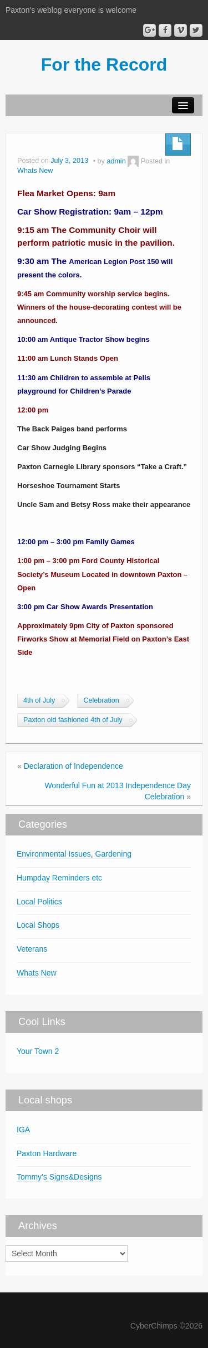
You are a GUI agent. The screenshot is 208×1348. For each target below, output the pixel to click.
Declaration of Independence (73, 766)
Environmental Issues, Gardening (74, 853)
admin (115, 161)
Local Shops (38, 925)
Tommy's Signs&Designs (59, 1176)
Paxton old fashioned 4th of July (73, 720)
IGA (23, 1129)
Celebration (101, 700)
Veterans (32, 948)
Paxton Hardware (47, 1153)
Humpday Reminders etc (59, 877)
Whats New (35, 171)
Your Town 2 (38, 1051)
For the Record (104, 64)
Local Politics (39, 901)
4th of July (39, 700)
